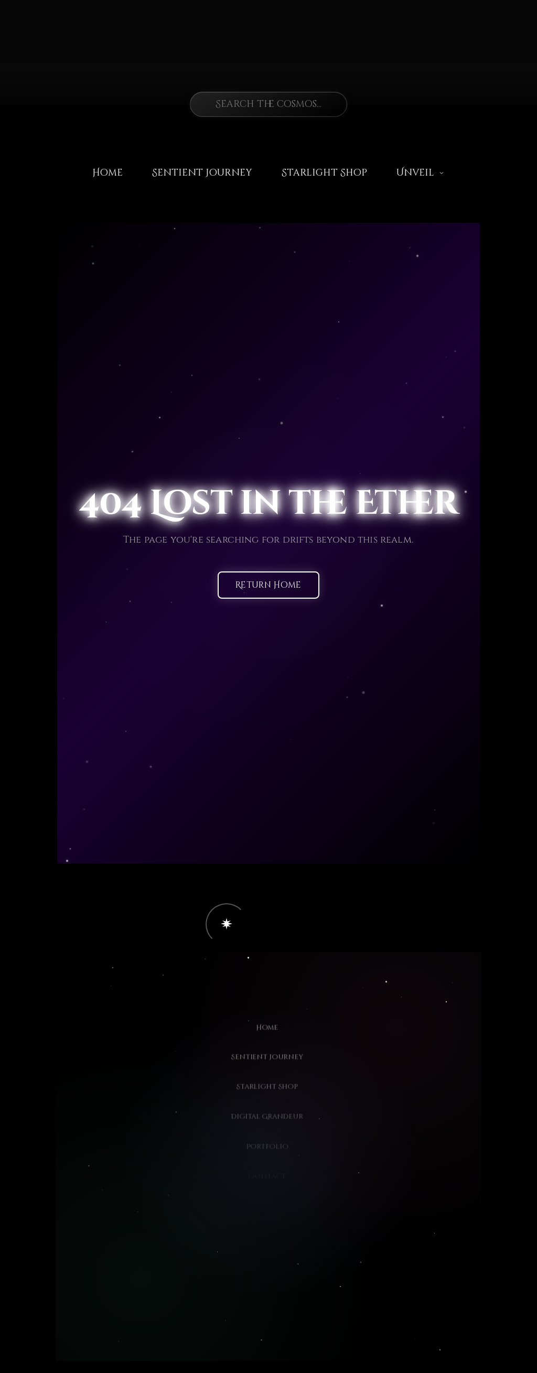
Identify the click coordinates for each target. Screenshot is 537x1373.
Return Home (268, 585)
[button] (227, 924)
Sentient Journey (202, 172)
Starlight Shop (324, 172)
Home (107, 172)
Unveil (420, 172)
